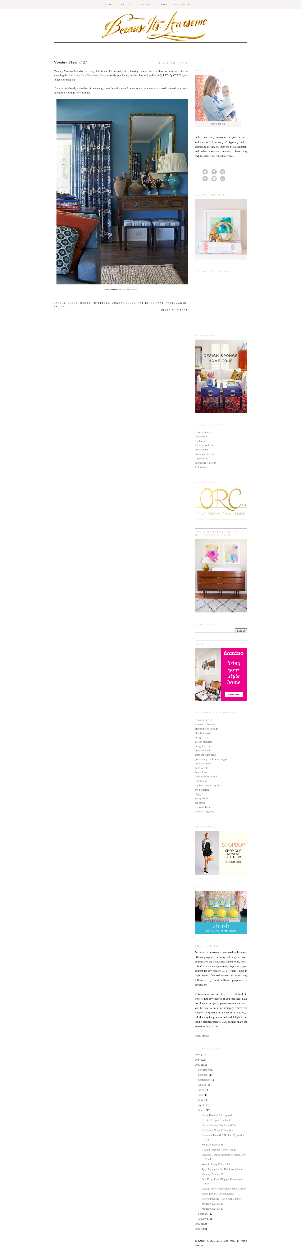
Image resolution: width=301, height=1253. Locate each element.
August (202, 1084)
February (203, 1213)
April (201, 1104)
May (201, 1099)
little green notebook (206, 776)
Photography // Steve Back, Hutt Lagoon (224, 1188)
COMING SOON (185, 4)
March (202, 1110)
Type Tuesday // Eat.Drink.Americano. (223, 1169)
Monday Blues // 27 (212, 1174)
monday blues (202, 432)
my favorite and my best (208, 785)
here (78, 92)
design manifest (203, 741)
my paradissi (202, 789)
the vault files (202, 807)
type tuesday (202, 458)
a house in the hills (205, 724)
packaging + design (205, 462)
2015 (198, 1054)
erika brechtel (202, 750)
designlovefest (203, 746)
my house (200, 440)
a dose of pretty (203, 719)
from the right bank (205, 754)
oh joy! (199, 794)
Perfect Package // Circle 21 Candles (221, 1198)
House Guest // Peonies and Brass (220, 1125)
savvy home (201, 798)
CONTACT (145, 4)
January (202, 1218)
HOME (109, 4)
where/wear (201, 436)
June (201, 1094)
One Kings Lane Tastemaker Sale (86, 75)
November (204, 1069)
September (204, 1079)
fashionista (201, 466)
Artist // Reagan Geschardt (216, 1120)
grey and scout (203, 763)
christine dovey (203, 732)
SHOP (163, 4)
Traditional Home (129, 289)
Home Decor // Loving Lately (218, 1193)
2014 (198, 1059)
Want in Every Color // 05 (216, 1164)
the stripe (200, 802)
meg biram (201, 780)
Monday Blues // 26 (212, 1203)
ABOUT (125, 4)
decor (85, 303)
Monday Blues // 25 (212, 1208)
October (203, 1074)
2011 (198, 1228)
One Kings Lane (151, 303)
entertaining (201, 449)
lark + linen (201, 772)
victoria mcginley (204, 811)
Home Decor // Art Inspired (217, 1115)
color (73, 303)
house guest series (205, 453)
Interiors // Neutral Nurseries (217, 1130)
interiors (101, 303)
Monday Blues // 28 (212, 1144)
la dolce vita (201, 767)
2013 (198, 1064)
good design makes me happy (211, 759)
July (201, 1089)
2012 (198, 1223)
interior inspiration (205, 445)
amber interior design (206, 728)
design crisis (202, 737)
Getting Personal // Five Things (219, 1149)
